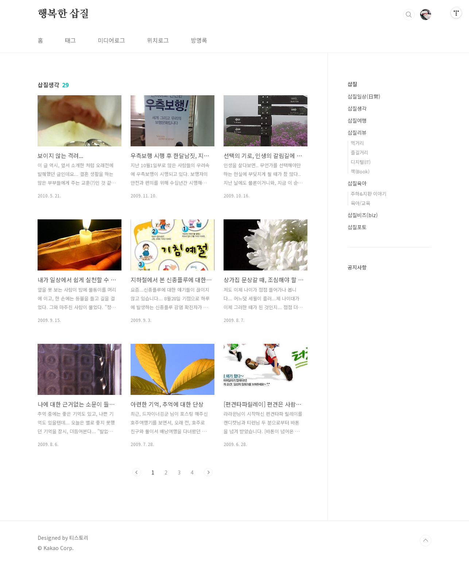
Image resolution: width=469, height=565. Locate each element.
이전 (136, 472)
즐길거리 (359, 152)
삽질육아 (357, 183)
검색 (408, 14)
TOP (425, 540)
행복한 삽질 (63, 14)
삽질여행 (357, 120)
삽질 (352, 84)
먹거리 (357, 142)
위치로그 (158, 40)
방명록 (199, 40)
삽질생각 (357, 108)
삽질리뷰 (357, 132)
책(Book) (360, 171)
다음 (208, 472)
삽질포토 (357, 227)
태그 (70, 40)
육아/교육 (360, 203)
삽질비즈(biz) (363, 215)
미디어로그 (111, 40)
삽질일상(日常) (364, 96)
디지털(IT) (361, 161)
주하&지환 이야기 (368, 193)
